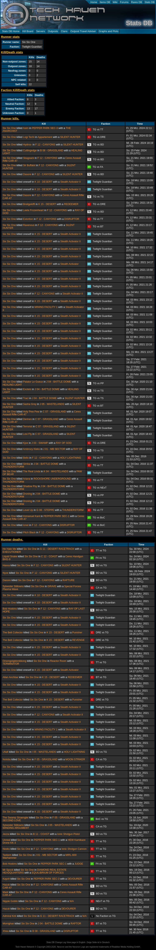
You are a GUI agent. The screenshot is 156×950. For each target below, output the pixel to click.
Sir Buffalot (29, 165)
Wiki (115, 2)
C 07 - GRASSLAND (54, 411)
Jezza (6, 834)
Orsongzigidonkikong (14, 661)
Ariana (26, 478)
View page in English (76, 942)
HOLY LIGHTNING (70, 457)
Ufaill (5, 751)
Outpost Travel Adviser (83, 31)
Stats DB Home (11, 31)
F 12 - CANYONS (45, 144)
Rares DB (136, 2)
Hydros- (27, 144)
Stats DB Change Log (56, 942)
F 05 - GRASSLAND (46, 759)
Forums (124, 2)
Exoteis (27, 389)
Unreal (6, 840)
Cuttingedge (30, 150)
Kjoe (25, 443)
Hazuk (6, 884)
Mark (5, 892)
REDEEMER (71, 204)
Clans (64, 31)
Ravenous (28, 225)
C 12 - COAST (49, 556)
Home (93, 2)
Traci (25, 398)
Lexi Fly (27, 434)
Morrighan (8, 923)
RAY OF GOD (64, 443)
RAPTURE (69, 580)
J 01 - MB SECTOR (54, 449)
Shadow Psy (30, 486)
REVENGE (78, 640)
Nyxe (5, 573)
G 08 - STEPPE (45, 510)
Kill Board (27, 31)
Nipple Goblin (10, 901)
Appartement (45, 137)
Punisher (77, 632)
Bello (26, 457)
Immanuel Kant (31, 516)
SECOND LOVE (12, 820)
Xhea (6, 931)
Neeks (6, 848)
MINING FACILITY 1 (46, 307)
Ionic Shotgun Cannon (74, 848)
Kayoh (6, 878)
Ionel (25, 525)
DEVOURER (74, 878)
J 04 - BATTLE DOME (58, 381)
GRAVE (52, 586)
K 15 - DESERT (47, 204)
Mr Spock (8, 869)
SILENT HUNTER (70, 137)
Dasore (27, 174)
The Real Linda (31, 471)
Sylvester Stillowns (13, 586)
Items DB (105, 2)
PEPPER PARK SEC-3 (45, 128)
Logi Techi (28, 137)
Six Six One (9, 128)
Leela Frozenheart (33, 210)
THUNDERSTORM (13, 466)
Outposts (53, 31)
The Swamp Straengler (16, 817)
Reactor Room (58, 661)
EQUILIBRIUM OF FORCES (48, 872)
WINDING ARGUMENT (16, 828)
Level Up (28, 510)
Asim (26, 128)
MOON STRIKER (75, 759)
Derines (27, 419)
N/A (71, 901)
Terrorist (27, 426)
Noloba (7, 759)
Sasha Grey (29, 404)
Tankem (7, 855)
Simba (26, 463)
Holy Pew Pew (31, 411)
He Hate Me (9, 549)
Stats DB (150, 2)
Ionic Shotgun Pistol (68, 834)
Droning (27, 493)
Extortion (28, 219)
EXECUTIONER (12, 552)
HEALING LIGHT (12, 384)
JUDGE (79, 863)
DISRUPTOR (71, 219)
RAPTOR (76, 923)
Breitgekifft (29, 204)
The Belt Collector (13, 632)
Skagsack (28, 158)
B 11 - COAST (41, 834)
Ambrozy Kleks (31, 449)
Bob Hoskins (10, 608)
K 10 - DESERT (43, 181)
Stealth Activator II (70, 181)
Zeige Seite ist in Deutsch (98, 942)
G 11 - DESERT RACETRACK (57, 549)
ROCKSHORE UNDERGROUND (52, 478)
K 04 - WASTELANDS (55, 471)
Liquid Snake (10, 556)
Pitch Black (29, 532)
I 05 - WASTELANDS (44, 751)
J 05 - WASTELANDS (52, 404)
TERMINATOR (11, 663)
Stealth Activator (69, 264)
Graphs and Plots (108, 31)
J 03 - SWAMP (39, 443)
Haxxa (6, 565)
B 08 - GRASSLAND (51, 150)
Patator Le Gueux (33, 381)
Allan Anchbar (10, 677)
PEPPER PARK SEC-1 (56, 516)
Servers (40, 31)
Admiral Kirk (9, 916)
